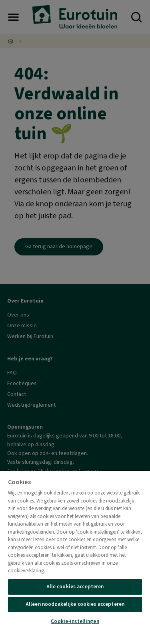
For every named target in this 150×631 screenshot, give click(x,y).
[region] (75, 550)
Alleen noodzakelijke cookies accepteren (75, 604)
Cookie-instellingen (75, 621)
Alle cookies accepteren (75, 586)
